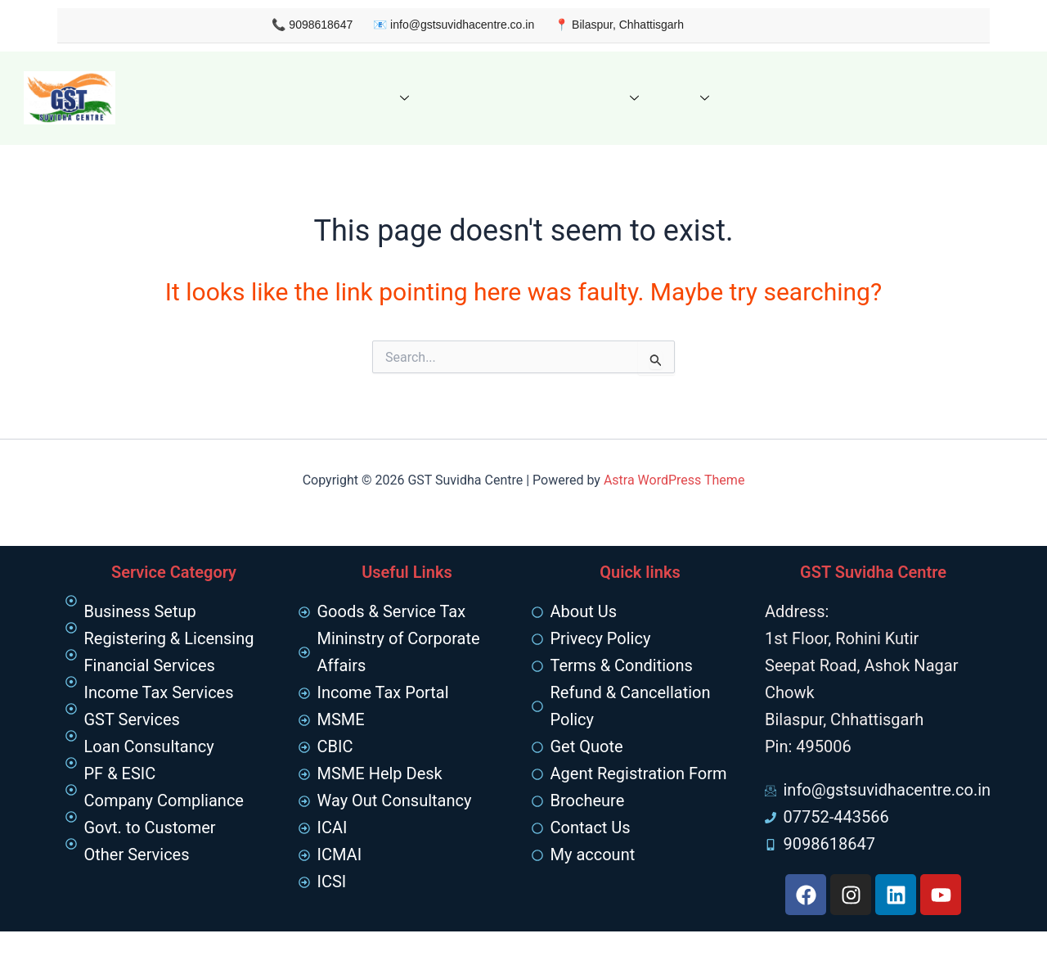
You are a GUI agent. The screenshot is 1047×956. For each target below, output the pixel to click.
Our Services (353, 97)
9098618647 (295, 24)
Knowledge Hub (563, 97)
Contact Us (745, 97)
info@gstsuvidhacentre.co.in (436, 24)
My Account (836, 97)
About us (257, 97)
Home (189, 97)
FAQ (665, 97)
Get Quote (456, 97)
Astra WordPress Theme (674, 480)
